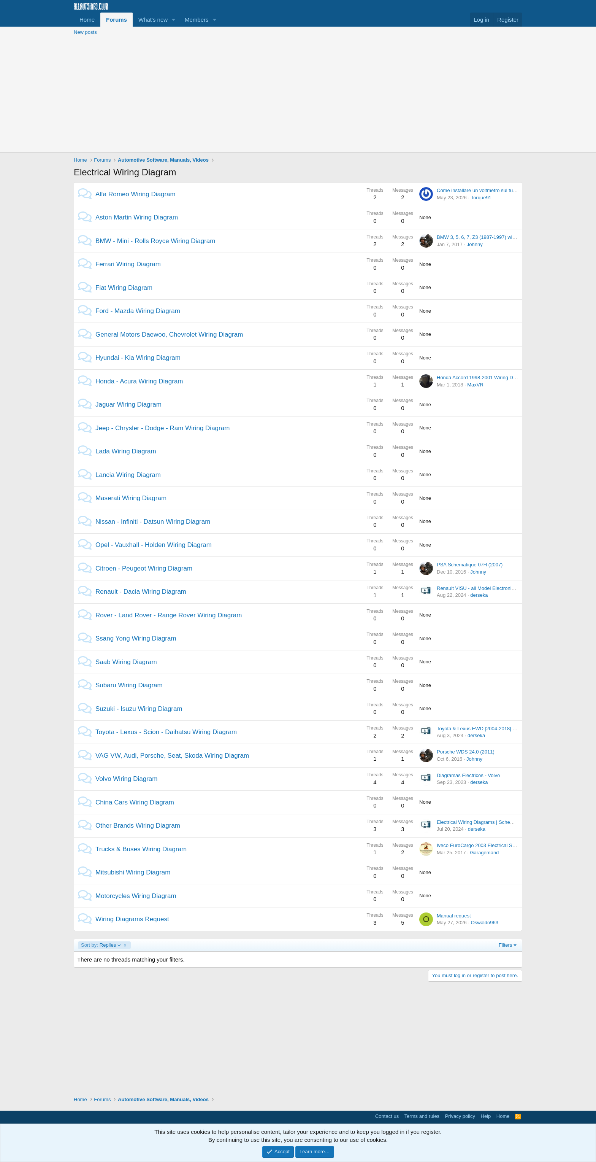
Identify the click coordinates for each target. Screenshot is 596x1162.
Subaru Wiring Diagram (129, 685)
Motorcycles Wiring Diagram (135, 896)
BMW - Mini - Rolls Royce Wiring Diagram (155, 241)
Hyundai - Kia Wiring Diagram (138, 357)
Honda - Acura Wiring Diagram (139, 381)
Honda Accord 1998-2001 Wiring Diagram (482, 377)
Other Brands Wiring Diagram (137, 825)
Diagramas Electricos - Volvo (468, 775)
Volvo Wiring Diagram (126, 778)
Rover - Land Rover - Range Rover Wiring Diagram (168, 615)
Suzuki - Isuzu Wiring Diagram (138, 708)
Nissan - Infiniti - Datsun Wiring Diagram (152, 521)
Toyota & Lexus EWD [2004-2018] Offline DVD (488, 728)
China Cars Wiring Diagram (134, 802)
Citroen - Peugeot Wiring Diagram (143, 568)
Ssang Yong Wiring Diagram (135, 638)
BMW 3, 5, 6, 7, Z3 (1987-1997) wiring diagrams (489, 237)
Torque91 (481, 197)
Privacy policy (460, 1116)
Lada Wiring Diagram (125, 451)
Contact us (387, 1116)
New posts (85, 32)
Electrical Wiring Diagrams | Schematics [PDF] (487, 822)
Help (486, 1116)
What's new (153, 19)
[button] (173, 20)
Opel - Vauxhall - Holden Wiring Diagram (153, 544)
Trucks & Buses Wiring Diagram (141, 849)
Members (197, 19)
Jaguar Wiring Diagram (128, 404)
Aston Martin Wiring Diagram (136, 217)
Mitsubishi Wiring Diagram (132, 872)
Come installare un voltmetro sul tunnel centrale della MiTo (501, 190)
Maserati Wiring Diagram (130, 498)
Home (87, 19)
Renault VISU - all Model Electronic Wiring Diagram (493, 588)
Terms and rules (421, 1116)
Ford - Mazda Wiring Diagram (137, 311)
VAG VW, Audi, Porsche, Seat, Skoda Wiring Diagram (172, 755)
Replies (101, 945)
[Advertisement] (298, 95)
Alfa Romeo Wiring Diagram (135, 194)
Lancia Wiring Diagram (128, 474)
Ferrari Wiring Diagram (128, 264)
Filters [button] (505, 945)
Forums (116, 19)
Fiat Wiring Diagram (123, 287)
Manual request (454, 916)
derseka (479, 595)
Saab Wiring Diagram (126, 662)
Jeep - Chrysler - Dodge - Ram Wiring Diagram (162, 428)
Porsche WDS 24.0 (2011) (466, 752)
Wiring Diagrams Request (132, 919)
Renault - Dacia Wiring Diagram (140, 591)
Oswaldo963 (484, 922)
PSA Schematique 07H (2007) (469, 564)
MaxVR (475, 385)
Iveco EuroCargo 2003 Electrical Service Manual (490, 845)
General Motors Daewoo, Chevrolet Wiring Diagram (169, 334)
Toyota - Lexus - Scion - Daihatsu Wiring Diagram (166, 732)
